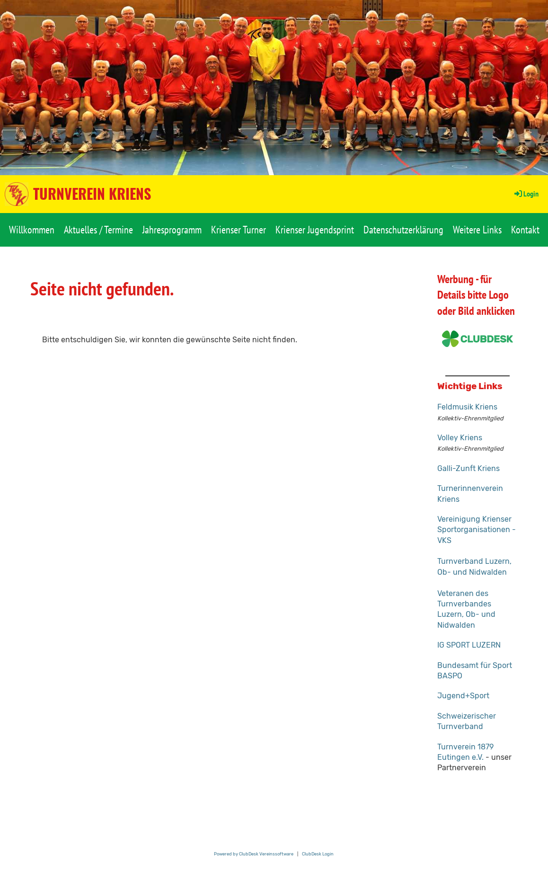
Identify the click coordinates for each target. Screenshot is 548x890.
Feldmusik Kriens (467, 406)
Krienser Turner (238, 229)
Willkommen (31, 229)
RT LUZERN (481, 645)
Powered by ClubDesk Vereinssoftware (253, 853)
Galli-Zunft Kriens (468, 468)
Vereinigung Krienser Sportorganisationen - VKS (476, 530)
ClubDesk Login (318, 853)
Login (526, 193)
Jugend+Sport (463, 695)
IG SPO (449, 645)
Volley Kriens (459, 437)
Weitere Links (477, 229)
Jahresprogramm (172, 229)
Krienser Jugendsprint (314, 229)
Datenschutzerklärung (403, 229)
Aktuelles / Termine (98, 229)
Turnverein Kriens (92, 194)
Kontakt (525, 229)
